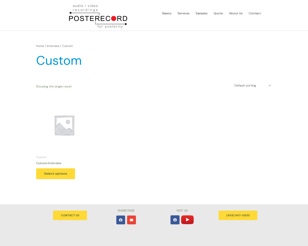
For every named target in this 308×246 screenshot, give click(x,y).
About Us (236, 12)
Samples (202, 12)
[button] (120, 220)
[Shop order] (252, 85)
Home (40, 46)
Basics (166, 12)
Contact (255, 12)
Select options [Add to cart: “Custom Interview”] (55, 174)
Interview (53, 46)
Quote (218, 12)
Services (184, 12)
